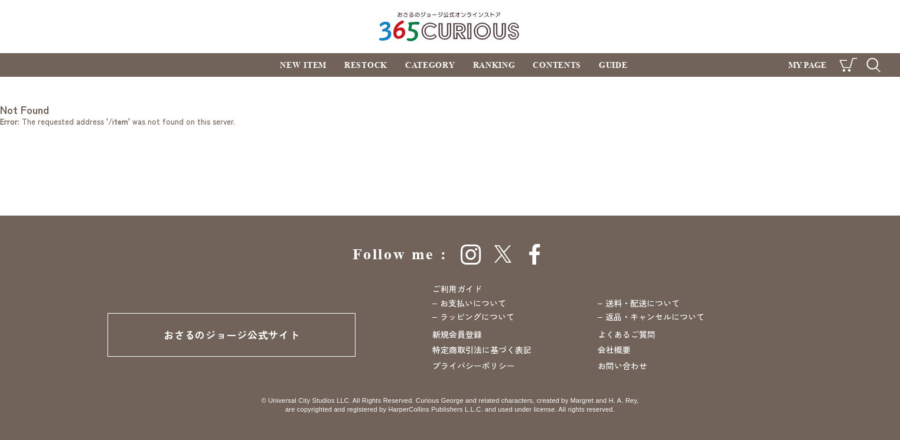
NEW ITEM (303, 65)
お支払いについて (473, 303)
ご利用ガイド (457, 289)
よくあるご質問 (627, 334)
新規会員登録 (457, 334)
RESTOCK (365, 65)
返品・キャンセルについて (655, 316)
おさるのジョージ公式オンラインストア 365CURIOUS (450, 26)
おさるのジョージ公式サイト (231, 334)
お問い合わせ (622, 365)
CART (848, 65)
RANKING (494, 65)
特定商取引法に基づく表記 (481, 350)
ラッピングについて (477, 316)
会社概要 (614, 350)
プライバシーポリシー (473, 365)
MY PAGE (807, 65)
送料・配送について (642, 303)
